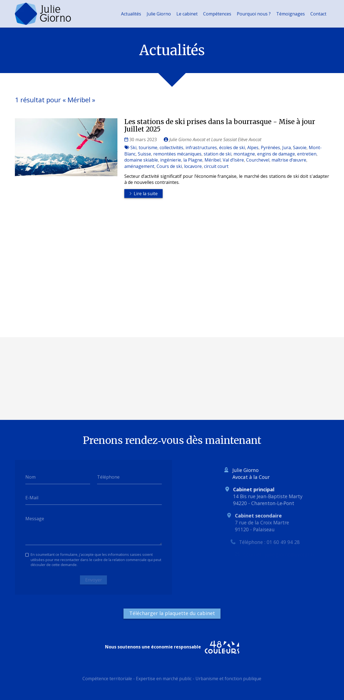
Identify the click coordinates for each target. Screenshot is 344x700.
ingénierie (170, 160)
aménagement (139, 166)
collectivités (171, 147)
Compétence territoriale (107, 681)
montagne (244, 154)
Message (34, 519)
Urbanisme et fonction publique (228, 681)
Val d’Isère (233, 160)
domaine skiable (141, 160)
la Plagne (192, 160)
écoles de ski (232, 147)
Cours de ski (169, 166)
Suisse (144, 154)
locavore (193, 166)
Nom (30, 477)
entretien (306, 154)
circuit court (216, 166)
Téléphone (108, 477)
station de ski (217, 154)
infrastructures (201, 147)
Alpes (253, 147)
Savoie (300, 147)
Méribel (213, 160)
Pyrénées (270, 147)
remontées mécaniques (177, 154)
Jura (286, 147)
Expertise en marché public (164, 681)
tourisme (148, 147)
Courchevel (257, 160)
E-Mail (31, 498)
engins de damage (276, 154)
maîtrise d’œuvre (289, 160)
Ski (133, 147)
